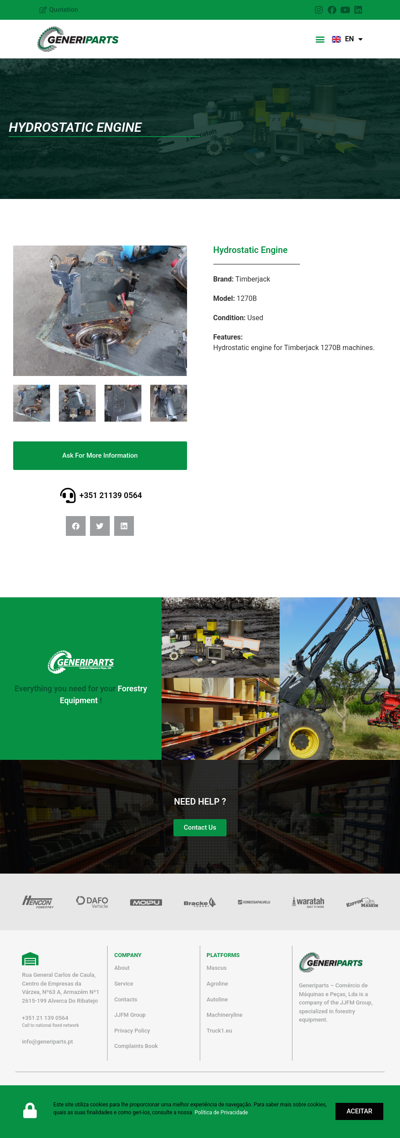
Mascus (217, 968)
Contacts (125, 999)
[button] (320, 39)
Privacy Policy (132, 1030)
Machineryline (225, 1015)
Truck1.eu (219, 1030)
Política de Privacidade (221, 1112)
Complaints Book (136, 1046)
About (122, 968)
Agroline (217, 983)
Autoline (217, 999)
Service (123, 983)
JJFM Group (129, 1015)
